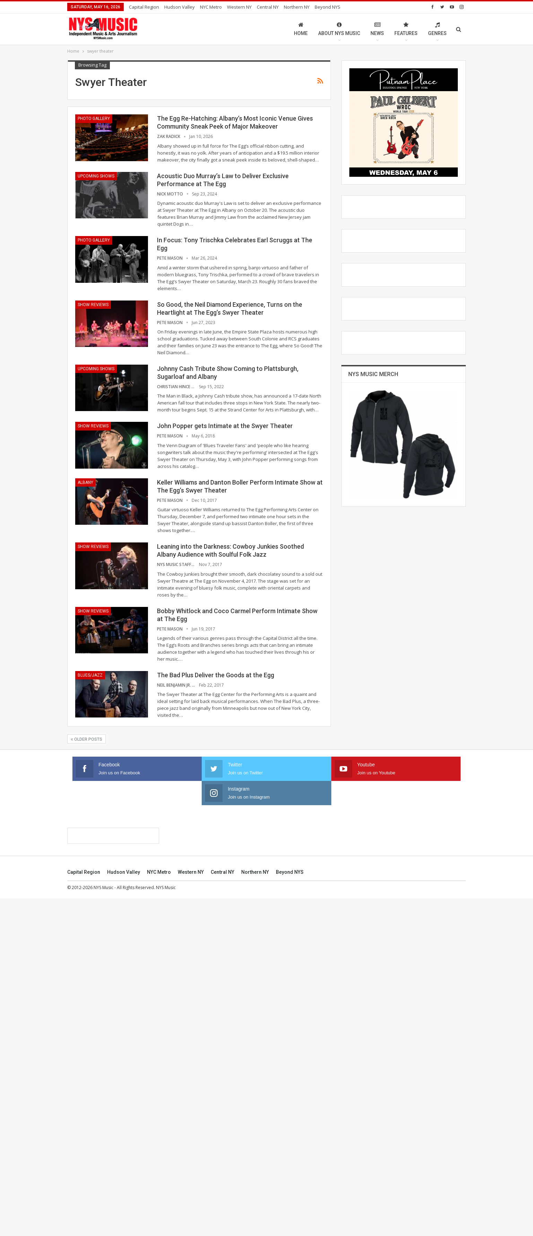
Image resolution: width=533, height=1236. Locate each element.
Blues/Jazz (90, 675)
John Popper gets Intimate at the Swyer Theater (225, 425)
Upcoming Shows (96, 176)
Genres (437, 29)
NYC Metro (211, 7)
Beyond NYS (327, 7)
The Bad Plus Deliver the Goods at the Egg (215, 675)
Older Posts (86, 739)
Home (301, 29)
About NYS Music (339, 29)
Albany (85, 482)
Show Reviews (93, 304)
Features (406, 29)
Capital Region (144, 7)
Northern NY (296, 7)
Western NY (239, 7)
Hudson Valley (179, 7)
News (377, 29)
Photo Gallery (94, 118)
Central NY (268, 7)
